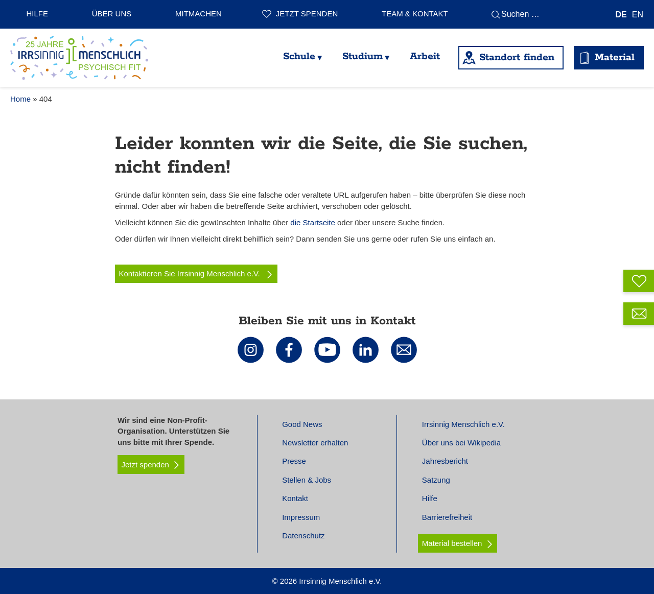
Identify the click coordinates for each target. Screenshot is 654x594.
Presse (294, 461)
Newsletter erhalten (315, 442)
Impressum (301, 517)
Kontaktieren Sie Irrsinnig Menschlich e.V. (196, 273)
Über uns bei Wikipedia (461, 442)
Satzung (436, 480)
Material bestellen (452, 543)
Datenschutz (303, 535)
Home (20, 98)
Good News (302, 424)
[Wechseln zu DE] (621, 14)
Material (615, 57)
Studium (362, 56)
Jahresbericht (445, 461)
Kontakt (295, 498)
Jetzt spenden (307, 13)
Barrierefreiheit (447, 517)
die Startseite (312, 222)
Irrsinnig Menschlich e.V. (463, 424)
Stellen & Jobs (306, 480)
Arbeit (425, 56)
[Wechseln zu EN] (637, 14)
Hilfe (38, 13)
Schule (299, 56)
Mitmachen (198, 13)
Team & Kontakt (415, 13)
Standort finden (516, 57)
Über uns (112, 13)
